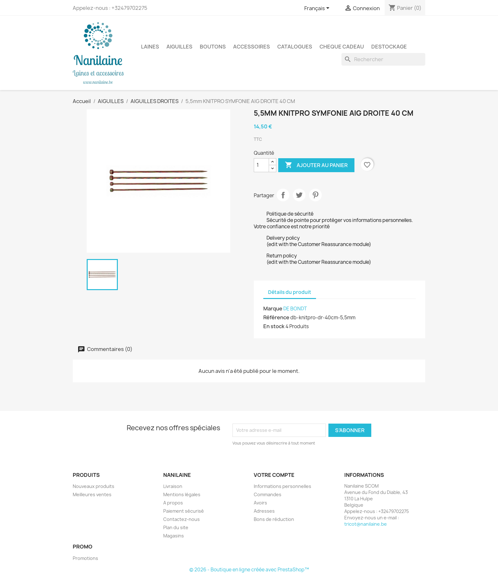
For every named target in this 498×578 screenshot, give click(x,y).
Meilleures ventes (92, 494)
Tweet (299, 195)
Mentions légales (181, 494)
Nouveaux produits (93, 486)
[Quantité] (261, 165)
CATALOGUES (294, 46)
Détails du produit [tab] (289, 292)
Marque (272, 308)
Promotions (85, 558)
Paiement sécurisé (183, 511)
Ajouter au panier (316, 165)
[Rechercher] (383, 59)
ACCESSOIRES (251, 46)
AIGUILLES (179, 46)
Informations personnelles (282, 486)
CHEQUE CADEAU (342, 46)
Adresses (264, 511)
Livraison (172, 486)
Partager (283, 195)
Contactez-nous (181, 519)
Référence (276, 317)
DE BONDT (295, 308)
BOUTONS (213, 46)
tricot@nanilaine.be (365, 524)
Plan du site (175, 527)
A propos (173, 503)
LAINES (150, 46)
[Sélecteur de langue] (318, 8)
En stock (274, 326)
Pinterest (315, 195)
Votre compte (274, 474)
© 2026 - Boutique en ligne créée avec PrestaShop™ (249, 569)
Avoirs (260, 503)
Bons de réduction (274, 519)
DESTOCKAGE (389, 46)
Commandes (267, 494)
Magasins (173, 536)
